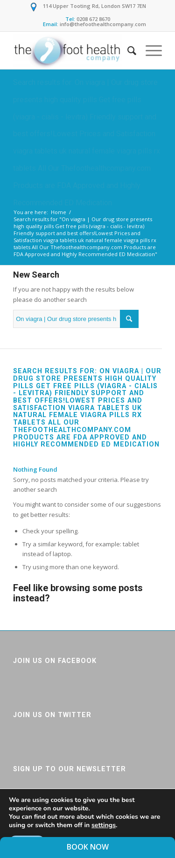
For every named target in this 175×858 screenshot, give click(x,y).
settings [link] (103, 825)
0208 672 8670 (93, 18)
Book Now (88, 847)
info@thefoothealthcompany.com (103, 24)
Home (58, 212)
